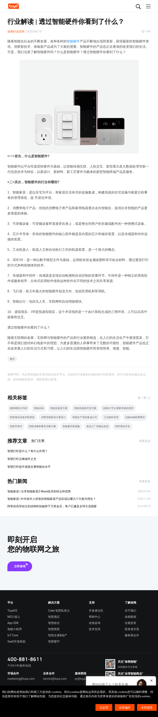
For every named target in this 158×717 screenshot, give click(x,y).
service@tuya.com (55, 678)
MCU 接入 (13, 616)
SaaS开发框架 (16, 641)
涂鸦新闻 (130, 616)
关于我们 (130, 610)
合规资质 (130, 623)
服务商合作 (132, 635)
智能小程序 (14, 629)
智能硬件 (73, 41)
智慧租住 (54, 623)
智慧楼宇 (54, 641)
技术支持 (94, 629)
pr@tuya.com (83, 678)
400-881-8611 (24, 659)
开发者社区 (96, 610)
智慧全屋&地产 (57, 635)
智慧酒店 (54, 616)
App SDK (13, 623)
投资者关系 (132, 629)
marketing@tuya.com (21, 678)
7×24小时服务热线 (19, 665)
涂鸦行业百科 (16, 31)
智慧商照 (54, 629)
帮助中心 (94, 616)
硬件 (12, 359)
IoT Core (12, 635)
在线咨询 (94, 623)
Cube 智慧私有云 (59, 610)
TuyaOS (12, 610)
